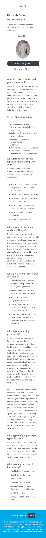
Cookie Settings (19, 515)
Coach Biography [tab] (23, 63)
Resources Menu (22, 6)
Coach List (22, 36)
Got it (31, 515)
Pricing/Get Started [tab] (23, 69)
